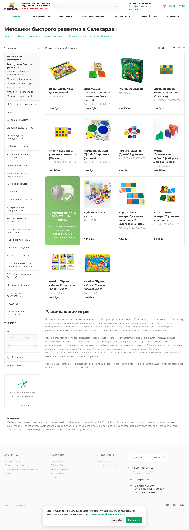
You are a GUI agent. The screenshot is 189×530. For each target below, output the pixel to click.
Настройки (117, 520)
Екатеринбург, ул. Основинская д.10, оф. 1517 (149, 487)
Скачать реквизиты (14, 465)
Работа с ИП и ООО (60, 469)
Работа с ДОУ (57, 465)
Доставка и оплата (106, 461)
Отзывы (54, 477)
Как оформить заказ (107, 465)
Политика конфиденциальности (20, 469)
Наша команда (58, 473)
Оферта (8, 473)
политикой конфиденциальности (108, 514)
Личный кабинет (12, 461)
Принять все (134, 520)
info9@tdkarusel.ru (139, 6)
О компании (57, 461)
